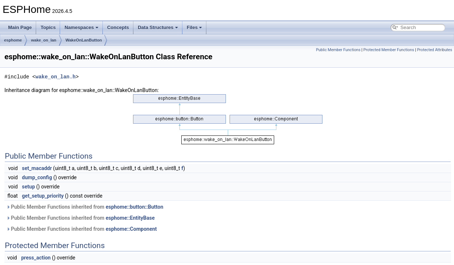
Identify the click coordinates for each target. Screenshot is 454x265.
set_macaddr (37, 168)
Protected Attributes (434, 49)
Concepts (118, 27)
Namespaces (81, 27)
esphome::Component (131, 229)
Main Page (20, 27)
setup (28, 187)
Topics (48, 27)
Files (194, 27)
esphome (13, 40)
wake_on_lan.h (55, 76)
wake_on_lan (43, 40)
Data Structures (158, 27)
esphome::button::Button (134, 207)
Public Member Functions (338, 49)
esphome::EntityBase (130, 218)
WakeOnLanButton (84, 40)
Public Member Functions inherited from (84, 207)
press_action (35, 258)
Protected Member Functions (388, 49)
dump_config (37, 177)
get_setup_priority (43, 196)
